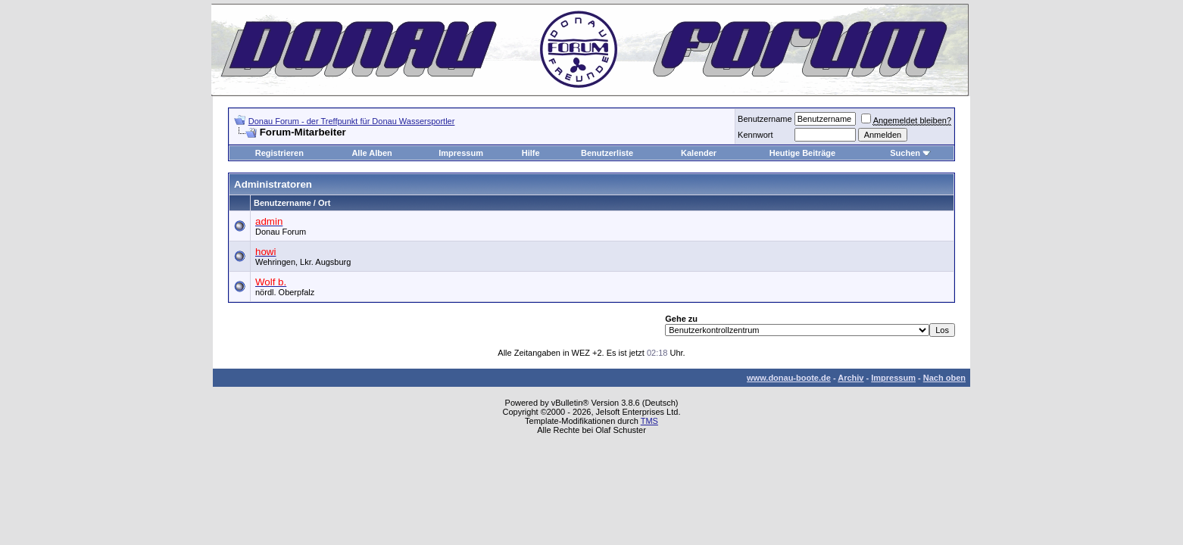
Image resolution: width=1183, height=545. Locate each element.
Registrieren (279, 152)
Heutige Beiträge (802, 152)
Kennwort (755, 134)
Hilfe (531, 152)
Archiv (850, 377)
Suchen (905, 152)
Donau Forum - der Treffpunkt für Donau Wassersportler (351, 121)
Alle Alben (371, 152)
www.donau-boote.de (789, 377)
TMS (649, 420)
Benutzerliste (607, 152)
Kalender (698, 152)
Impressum (461, 152)
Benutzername (765, 118)
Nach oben (944, 377)
